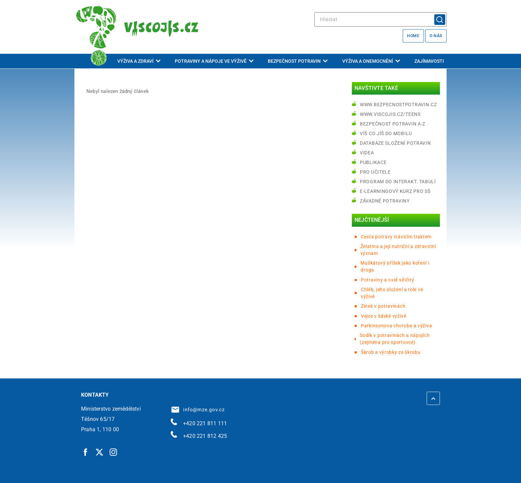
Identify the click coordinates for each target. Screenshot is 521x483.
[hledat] (380, 19)
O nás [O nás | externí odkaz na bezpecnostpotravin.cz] (436, 36)
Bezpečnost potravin (298, 61)
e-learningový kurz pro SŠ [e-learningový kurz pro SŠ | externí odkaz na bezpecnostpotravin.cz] (395, 191)
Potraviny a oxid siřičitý (387, 279)
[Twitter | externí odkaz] (99, 452)
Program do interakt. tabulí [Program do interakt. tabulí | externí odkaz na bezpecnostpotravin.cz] (398, 181)
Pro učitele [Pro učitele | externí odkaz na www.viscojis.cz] (375, 172)
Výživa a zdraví (138, 61)
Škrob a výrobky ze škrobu (391, 352)
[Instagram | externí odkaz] (113, 452)
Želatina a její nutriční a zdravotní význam (398, 250)
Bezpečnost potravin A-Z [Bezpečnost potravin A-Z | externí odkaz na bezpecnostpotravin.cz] (392, 123)
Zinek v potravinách (383, 306)
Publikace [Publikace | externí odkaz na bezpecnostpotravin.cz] (373, 162)
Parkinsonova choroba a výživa (396, 325)
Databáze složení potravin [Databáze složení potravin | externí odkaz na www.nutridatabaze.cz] (395, 143)
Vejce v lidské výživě (383, 316)
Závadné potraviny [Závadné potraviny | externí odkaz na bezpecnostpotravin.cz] (385, 200)
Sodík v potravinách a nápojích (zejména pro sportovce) (395, 339)
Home (413, 36)
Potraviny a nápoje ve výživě (214, 61)
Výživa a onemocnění (371, 61)
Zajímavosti (429, 61)
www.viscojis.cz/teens (390, 114)
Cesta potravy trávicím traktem (396, 236)
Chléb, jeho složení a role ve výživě (392, 293)
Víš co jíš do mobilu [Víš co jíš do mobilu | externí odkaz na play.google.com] (386, 133)
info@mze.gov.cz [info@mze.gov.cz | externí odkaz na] (198, 410)
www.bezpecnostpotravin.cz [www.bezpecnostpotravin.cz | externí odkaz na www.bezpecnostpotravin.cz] (398, 104)
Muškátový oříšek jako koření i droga (395, 266)
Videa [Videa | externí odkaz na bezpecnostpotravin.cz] (367, 152)
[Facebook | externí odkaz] (85, 452)
